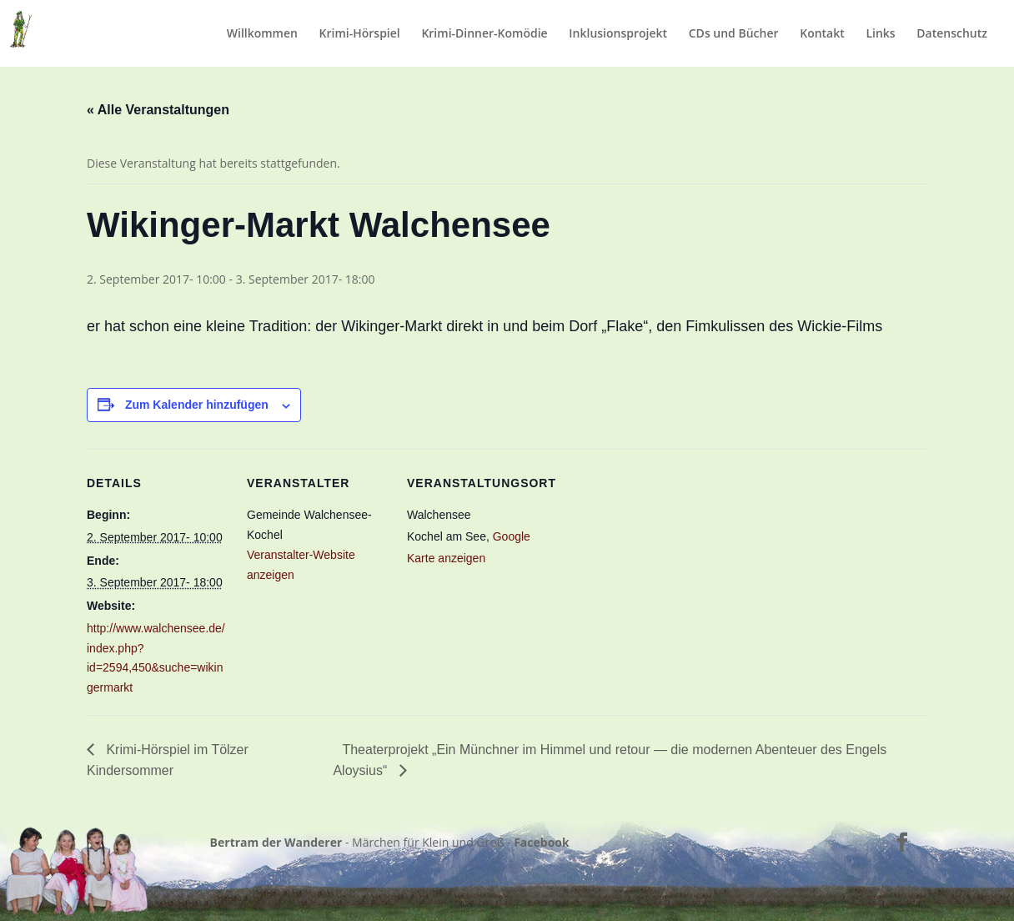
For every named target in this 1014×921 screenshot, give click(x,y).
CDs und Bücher (734, 34)
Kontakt (822, 34)
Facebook (542, 842)
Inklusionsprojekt (618, 34)
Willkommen (262, 34)
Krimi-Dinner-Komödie (484, 34)
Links (880, 34)
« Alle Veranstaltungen (158, 110)
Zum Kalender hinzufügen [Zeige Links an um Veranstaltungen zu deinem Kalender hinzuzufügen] (197, 404)
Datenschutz (951, 34)
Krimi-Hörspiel (359, 34)
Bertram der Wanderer (276, 842)
